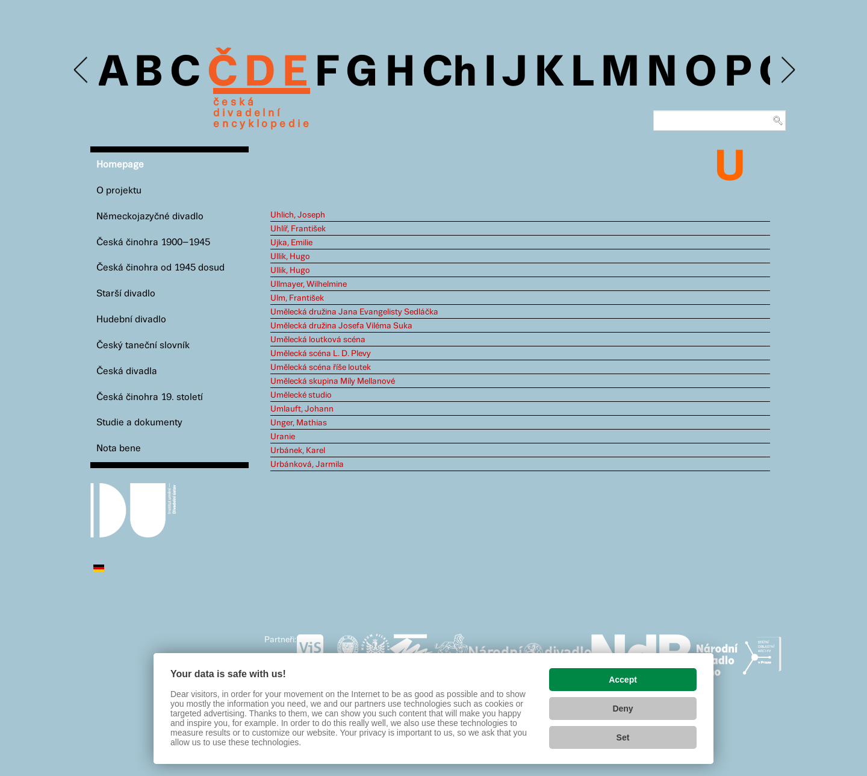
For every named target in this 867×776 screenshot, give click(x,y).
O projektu (118, 191)
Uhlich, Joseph (297, 215)
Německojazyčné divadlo (150, 216)
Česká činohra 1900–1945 (153, 242)
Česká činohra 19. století (149, 397)
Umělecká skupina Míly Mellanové (332, 381)
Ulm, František (297, 298)
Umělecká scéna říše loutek (320, 367)
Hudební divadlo (131, 319)
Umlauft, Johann (302, 409)
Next (787, 70)
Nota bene (118, 448)
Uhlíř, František (298, 229)
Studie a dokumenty (139, 423)
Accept (623, 679)
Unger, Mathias (298, 423)
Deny (622, 708)
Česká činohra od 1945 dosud (160, 268)
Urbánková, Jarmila (307, 464)
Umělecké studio (301, 395)
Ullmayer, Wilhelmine (308, 284)
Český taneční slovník (143, 345)
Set (623, 737)
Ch (449, 73)
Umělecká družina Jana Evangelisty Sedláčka (354, 312)
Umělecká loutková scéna (317, 340)
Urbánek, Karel (297, 450)
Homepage (120, 165)
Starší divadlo (125, 294)
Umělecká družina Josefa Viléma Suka (341, 326)
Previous (82, 70)
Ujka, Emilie (291, 243)
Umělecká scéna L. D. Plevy (320, 353)
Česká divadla (126, 371)
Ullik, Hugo (290, 256)
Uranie (282, 437)
